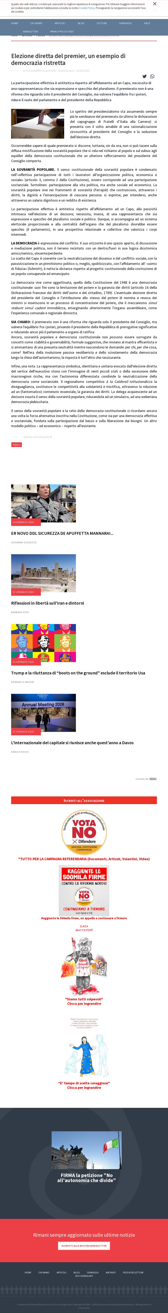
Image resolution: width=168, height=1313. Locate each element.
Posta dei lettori (133, 1272)
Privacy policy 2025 (61, 31)
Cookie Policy (87, 8)
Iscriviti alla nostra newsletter (84, 1245)
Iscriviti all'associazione (84, 800)
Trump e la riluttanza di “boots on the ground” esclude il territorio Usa (78, 673)
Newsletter (30, 31)
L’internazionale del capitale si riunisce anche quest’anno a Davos (72, 742)
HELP (147, 23)
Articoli (61, 1272)
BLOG (81, 23)
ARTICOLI (60, 23)
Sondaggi (125, 23)
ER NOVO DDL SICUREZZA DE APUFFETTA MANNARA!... (62, 533)
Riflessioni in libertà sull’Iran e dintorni (47, 603)
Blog (77, 1272)
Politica (16, 444)
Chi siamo (36, 23)
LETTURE (102, 23)
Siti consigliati (84, 1275)
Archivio (111, 1272)
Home (14, 23)
